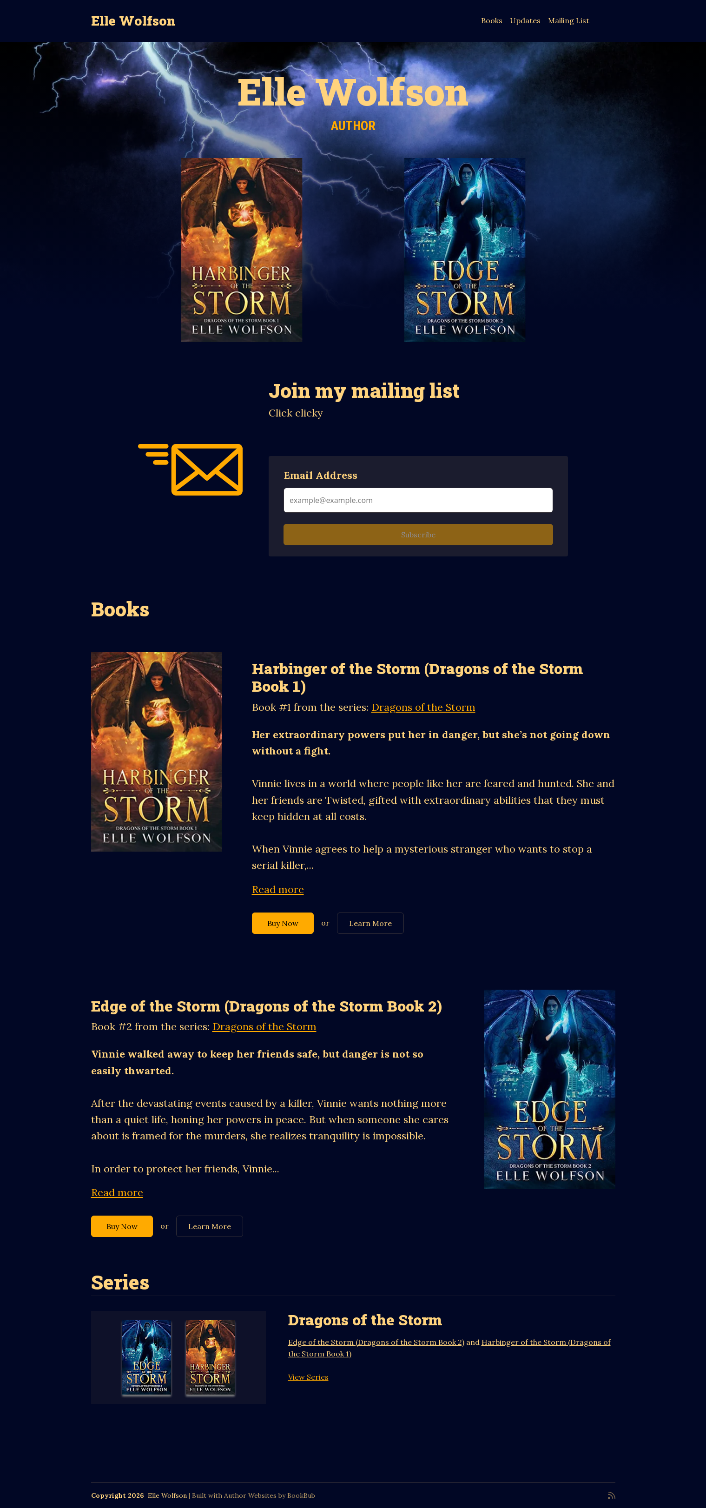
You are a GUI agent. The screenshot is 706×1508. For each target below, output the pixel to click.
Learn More (370, 923)
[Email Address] (418, 500)
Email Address (320, 475)
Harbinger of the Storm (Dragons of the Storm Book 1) (417, 677)
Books (491, 20)
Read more (278, 889)
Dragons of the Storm (423, 707)
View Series (308, 1377)
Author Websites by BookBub (269, 1495)
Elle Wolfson (133, 20)
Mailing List (568, 20)
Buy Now (282, 923)
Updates (525, 20)
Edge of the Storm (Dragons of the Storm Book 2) (266, 1006)
